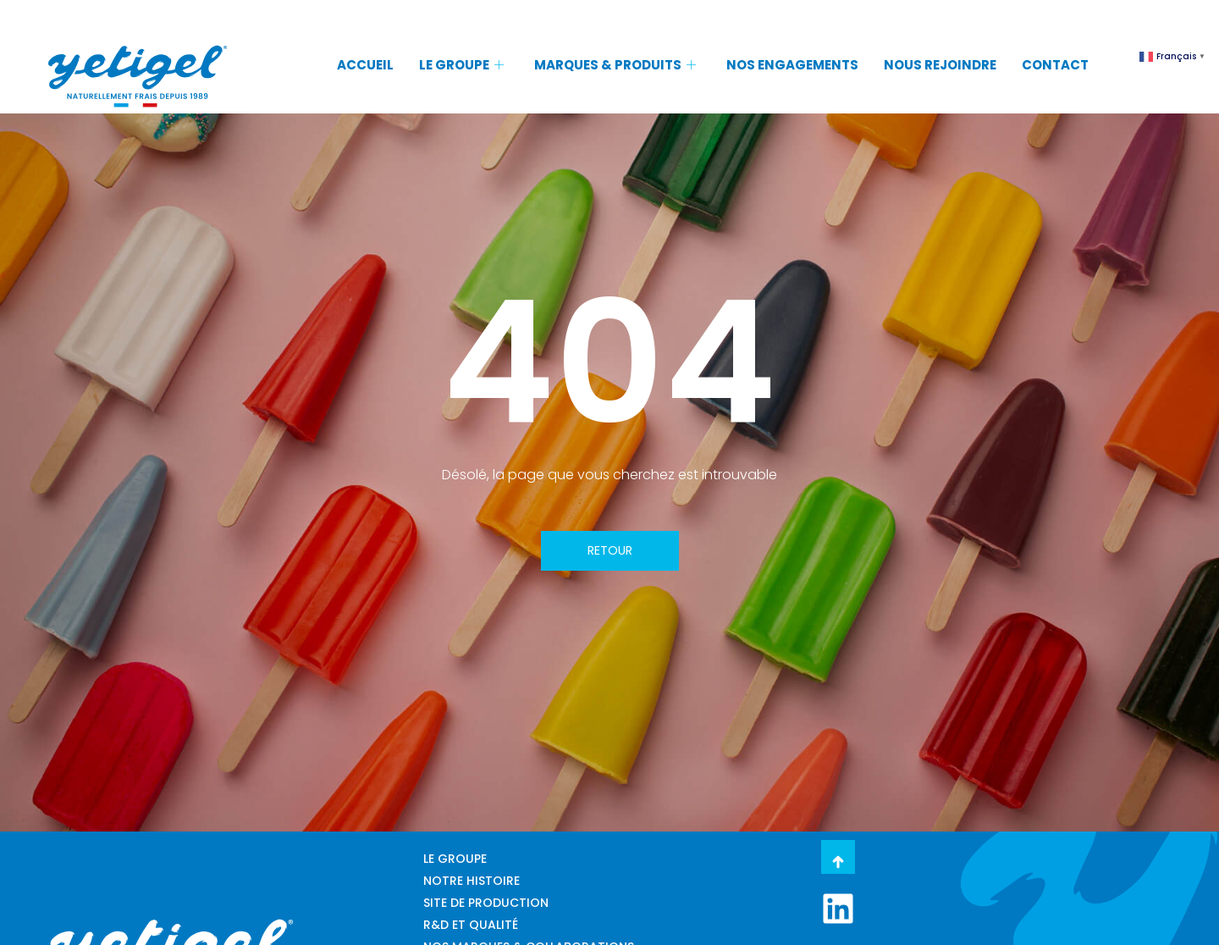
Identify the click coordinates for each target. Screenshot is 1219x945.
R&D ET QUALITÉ (470, 924)
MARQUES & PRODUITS (615, 65)
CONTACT (1055, 65)
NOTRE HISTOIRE (471, 880)
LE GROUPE (461, 65)
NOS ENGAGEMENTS (792, 65)
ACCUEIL (365, 65)
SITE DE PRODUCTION (486, 902)
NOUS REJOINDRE (940, 65)
